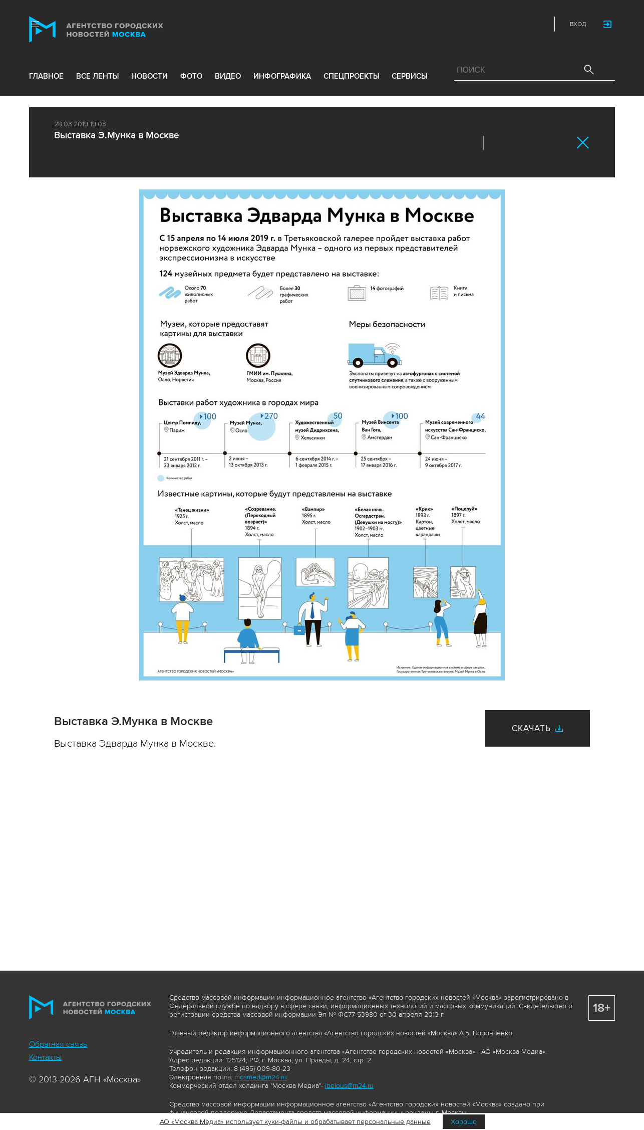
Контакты (45, 1057)
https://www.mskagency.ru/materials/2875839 (561, 143)
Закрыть (583, 142)
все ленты (97, 76)
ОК (519, 143)
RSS (538, 24)
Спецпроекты (351, 76)
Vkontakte (494, 24)
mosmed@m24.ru (260, 1077)
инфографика (282, 76)
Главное (46, 76)
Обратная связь (58, 1044)
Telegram (516, 24)
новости (149, 76)
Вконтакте (498, 143)
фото (191, 76)
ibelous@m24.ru (349, 1085)
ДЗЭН (472, 24)
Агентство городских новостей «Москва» (115, 29)
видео (228, 76)
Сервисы (409, 76)
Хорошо (464, 1121)
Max (450, 24)
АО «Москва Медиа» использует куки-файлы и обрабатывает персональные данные (295, 1121)
